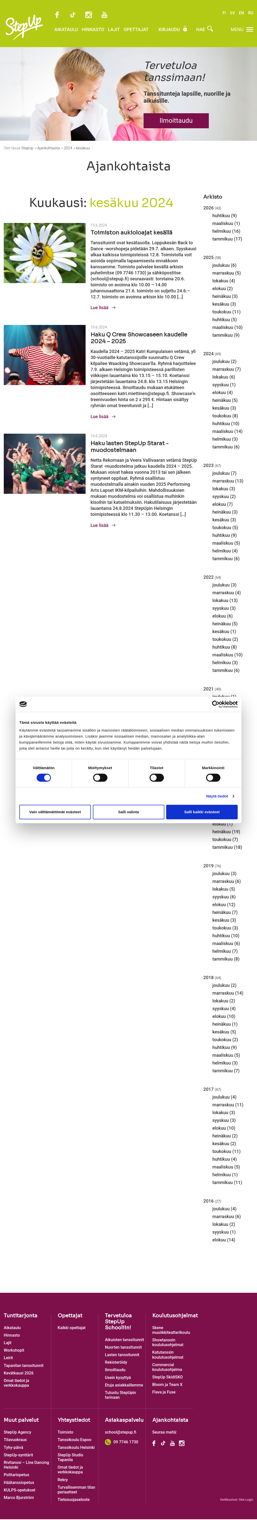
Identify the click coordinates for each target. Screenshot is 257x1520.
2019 (212, 866)
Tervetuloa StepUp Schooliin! (118, 1322)
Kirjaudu (168, 30)
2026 (212, 208)
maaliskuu (222, 223)
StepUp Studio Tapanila (70, 1458)
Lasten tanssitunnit (122, 1355)
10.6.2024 (99, 328)
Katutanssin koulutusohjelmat (167, 1355)
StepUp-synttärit (18, 1455)
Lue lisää (103, 308)
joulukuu (221, 265)
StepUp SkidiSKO (167, 1377)
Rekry (63, 1480)
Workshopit (14, 1350)
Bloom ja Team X (167, 1385)
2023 (212, 466)
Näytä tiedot (217, 796)
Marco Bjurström (19, 1498)
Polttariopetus (16, 1475)
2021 (212, 689)
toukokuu (221, 312)
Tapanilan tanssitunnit (23, 1366)
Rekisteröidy (116, 1362)
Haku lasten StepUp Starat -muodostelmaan (129, 447)
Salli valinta (128, 812)
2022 (212, 577)
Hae (200, 30)
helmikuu (221, 231)
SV (232, 13)
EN (241, 13)
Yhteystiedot (74, 1421)
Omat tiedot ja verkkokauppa (16, 1383)
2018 (212, 978)
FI (224, 13)
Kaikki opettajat (72, 1328)
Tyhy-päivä (13, 1448)
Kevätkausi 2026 (19, 1373)
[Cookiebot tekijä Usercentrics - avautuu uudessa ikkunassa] (216, 704)
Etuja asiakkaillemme (124, 1385)
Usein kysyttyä (118, 1378)
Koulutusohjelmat (175, 1316)
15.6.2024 (99, 225)
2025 (212, 258)
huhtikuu (221, 216)
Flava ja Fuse (164, 1392)
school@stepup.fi (120, 1433)
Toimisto (65, 1433)
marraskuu (223, 273)
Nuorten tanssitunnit (123, 1347)
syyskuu (220, 385)
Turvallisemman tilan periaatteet (76, 1490)
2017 (212, 1089)
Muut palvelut (21, 1421)
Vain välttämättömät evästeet (55, 812)
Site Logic (246, 1500)
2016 (212, 1201)
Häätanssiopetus (19, 1483)
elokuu (219, 289)
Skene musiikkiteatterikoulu (171, 1330)
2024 (212, 354)
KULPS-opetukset (19, 1490)
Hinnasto (88, 30)
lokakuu (220, 281)
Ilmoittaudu (176, 121)
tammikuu (222, 239)
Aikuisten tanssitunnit (124, 1340)
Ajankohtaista (170, 1421)
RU (250, 13)
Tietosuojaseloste (74, 1500)
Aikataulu (62, 30)
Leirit (8, 1358)
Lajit (110, 30)
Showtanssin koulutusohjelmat (167, 1343)
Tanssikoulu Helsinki (76, 1448)
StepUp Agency (17, 1433)
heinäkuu (221, 296)
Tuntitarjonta (20, 1316)
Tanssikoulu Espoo (74, 1440)
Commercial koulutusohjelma (167, 1367)
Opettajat (131, 30)
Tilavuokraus (15, 1440)
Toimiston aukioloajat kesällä (131, 233)
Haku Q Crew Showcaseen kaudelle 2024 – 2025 (139, 338)
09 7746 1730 (121, 1442)
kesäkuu (220, 304)
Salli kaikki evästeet (202, 812)
